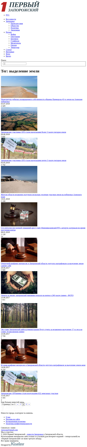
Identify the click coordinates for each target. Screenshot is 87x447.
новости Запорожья (35, 434)
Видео (8, 56)
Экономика (15, 30)
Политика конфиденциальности (19, 424)
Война (13, 34)
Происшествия (17, 23)
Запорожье (10, 21)
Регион (9, 32)
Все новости (11, 19)
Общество (15, 26)
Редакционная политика (15, 421)
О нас (8, 417)
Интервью (10, 52)
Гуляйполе (15, 41)
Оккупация (15, 37)
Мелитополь (16, 43)
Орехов (14, 45)
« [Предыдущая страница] (17, 404)
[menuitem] (46, 15)
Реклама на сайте (13, 419)
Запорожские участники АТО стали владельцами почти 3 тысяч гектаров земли (33, 160)
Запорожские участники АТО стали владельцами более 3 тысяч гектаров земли (33, 132)
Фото (8, 54)
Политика (15, 28)
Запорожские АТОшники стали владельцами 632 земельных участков (29, 393)
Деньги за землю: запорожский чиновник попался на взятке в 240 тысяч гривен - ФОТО (37, 295)
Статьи (9, 50)
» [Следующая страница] (29, 404)
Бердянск (14, 39)
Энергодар (15, 47)
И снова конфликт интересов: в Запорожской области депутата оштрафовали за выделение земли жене (43, 365)
